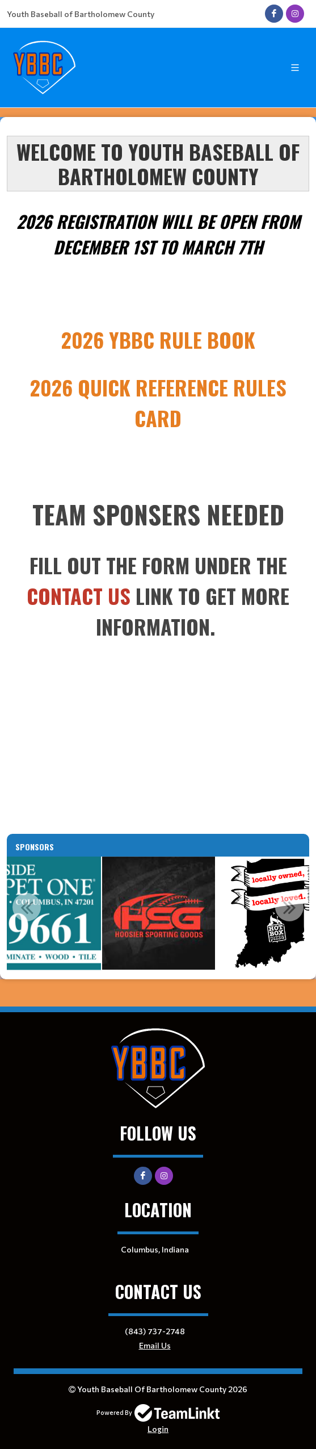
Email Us (155, 1345)
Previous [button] (26, 907)
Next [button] (289, 907)
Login (158, 1429)
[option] (159, 913)
